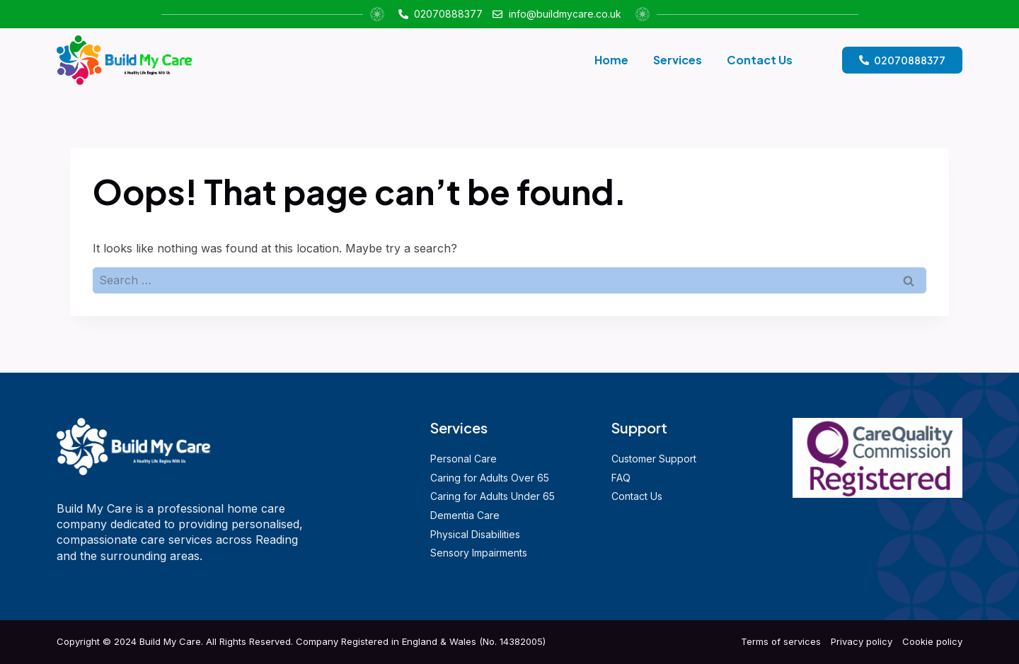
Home (611, 59)
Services (677, 59)
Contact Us (760, 59)
